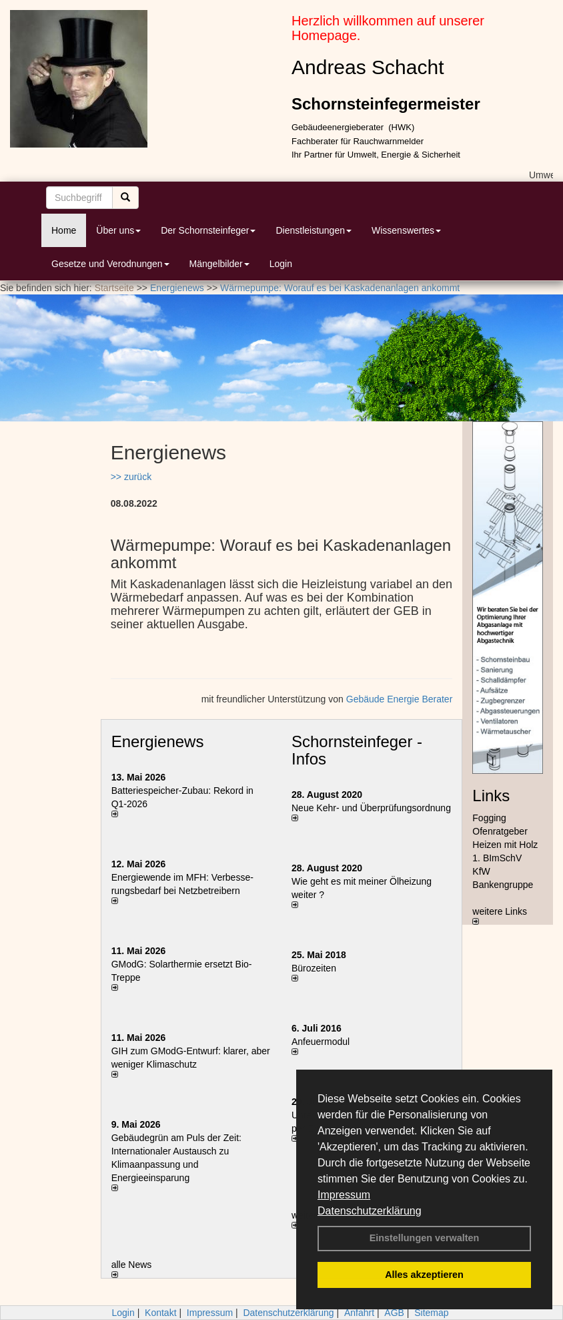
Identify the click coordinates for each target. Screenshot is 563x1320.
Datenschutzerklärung (370, 1211)
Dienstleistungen (313, 230)
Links (491, 796)
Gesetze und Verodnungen (110, 263)
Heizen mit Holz (505, 844)
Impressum (344, 1194)
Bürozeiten (314, 968)
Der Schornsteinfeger (208, 230)
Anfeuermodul (321, 1041)
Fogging (489, 818)
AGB (394, 1312)
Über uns (118, 230)
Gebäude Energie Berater (399, 699)
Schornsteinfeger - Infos (357, 750)
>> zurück (131, 476)
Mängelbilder (219, 263)
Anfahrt (359, 1312)
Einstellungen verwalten (425, 1238)
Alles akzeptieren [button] (424, 1274)
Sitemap (431, 1312)
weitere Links (499, 915)
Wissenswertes (406, 230)
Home (63, 230)
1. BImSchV (497, 858)
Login (280, 263)
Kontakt (160, 1312)
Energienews (157, 741)
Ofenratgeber (500, 831)
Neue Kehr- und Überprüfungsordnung (371, 808)
